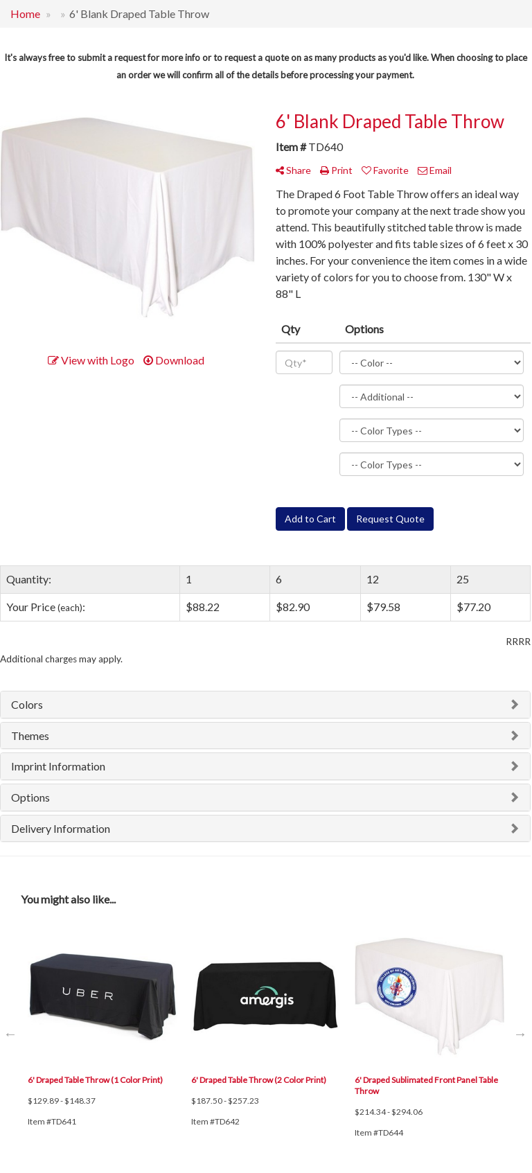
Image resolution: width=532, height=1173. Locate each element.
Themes (30, 735)
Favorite (385, 170)
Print (336, 170)
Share (293, 170)
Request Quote (390, 518)
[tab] (265, 704)
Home (25, 13)
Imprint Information (58, 766)
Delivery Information (60, 828)
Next (520, 1034)
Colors (27, 704)
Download (173, 360)
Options (30, 797)
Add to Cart (310, 518)
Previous (10, 1034)
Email (435, 170)
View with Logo (91, 360)
